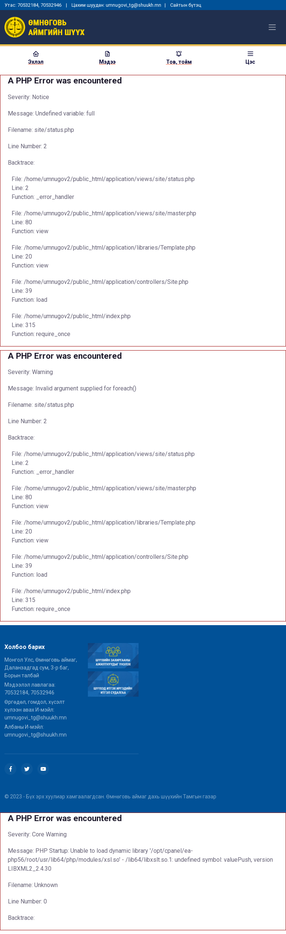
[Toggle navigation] (272, 27)
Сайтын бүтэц (185, 5)
